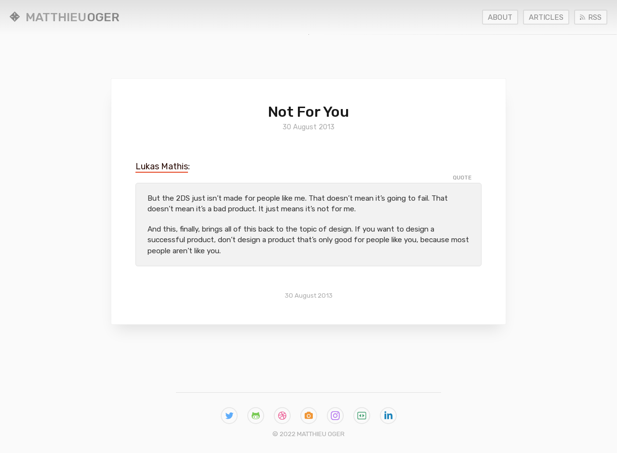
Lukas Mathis (161, 166)
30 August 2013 (309, 295)
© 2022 (308, 434)
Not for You (308, 112)
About (500, 17)
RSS (591, 17)
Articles (546, 17)
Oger (65, 17)
